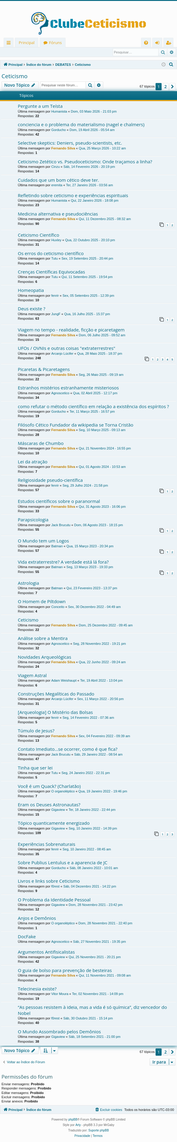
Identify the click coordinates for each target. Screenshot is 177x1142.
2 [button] (165, 87)
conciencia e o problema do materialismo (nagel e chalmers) (81, 125)
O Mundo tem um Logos (43, 541)
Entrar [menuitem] (159, 43)
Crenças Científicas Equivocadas (51, 272)
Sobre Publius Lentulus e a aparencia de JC (62, 863)
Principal (26, 42)
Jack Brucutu (61, 525)
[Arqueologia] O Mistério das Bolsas (55, 712)
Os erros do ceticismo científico (51, 254)
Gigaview (58, 810)
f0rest (55, 886)
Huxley (56, 240)
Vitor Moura (60, 994)
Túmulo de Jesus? (36, 731)
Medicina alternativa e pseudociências (58, 214)
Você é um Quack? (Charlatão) (49, 786)
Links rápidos (9, 43)
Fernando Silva (63, 148)
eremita (57, 185)
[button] (172, 87)
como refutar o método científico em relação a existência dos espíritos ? (93, 407)
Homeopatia (31, 290)
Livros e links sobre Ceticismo (49, 881)
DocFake (27, 937)
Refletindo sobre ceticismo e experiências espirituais (73, 196)
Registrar (33, 52)
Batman (57, 546)
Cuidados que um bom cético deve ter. (58, 180)
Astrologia (28, 583)
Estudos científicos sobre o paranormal (59, 501)
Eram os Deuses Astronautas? (49, 805)
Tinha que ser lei (35, 768)
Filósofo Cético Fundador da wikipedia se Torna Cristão (75, 425)
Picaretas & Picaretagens (44, 369)
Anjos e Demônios (37, 918)
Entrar (12, 52)
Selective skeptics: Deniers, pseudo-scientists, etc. (70, 143)
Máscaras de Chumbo (40, 443)
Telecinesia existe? (37, 989)
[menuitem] (146, 42)
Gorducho (58, 130)
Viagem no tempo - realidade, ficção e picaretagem (71, 330)
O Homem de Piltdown (42, 602)
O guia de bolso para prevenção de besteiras (65, 971)
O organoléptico (63, 791)
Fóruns (55, 42)
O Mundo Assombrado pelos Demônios (59, 1032)
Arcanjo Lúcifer (62, 354)
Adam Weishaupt (64, 681)
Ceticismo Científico (38, 235)
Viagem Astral (32, 676)
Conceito (57, 607)
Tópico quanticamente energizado (54, 823)
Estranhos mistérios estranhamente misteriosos (68, 388)
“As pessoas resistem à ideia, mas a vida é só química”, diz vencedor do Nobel (92, 1010)
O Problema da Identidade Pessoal (54, 900)
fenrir (55, 296)
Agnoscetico (60, 393)
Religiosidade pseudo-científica (50, 480)
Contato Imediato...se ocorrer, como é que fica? (67, 749)
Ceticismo (14, 76)
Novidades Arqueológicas (44, 657)
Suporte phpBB (98, 1130)
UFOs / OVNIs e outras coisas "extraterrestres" (66, 348)
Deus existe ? (31, 309)
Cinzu (55, 167)
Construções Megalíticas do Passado (56, 694)
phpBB (72, 1119)
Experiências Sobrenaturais (46, 844)
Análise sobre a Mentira (43, 638)
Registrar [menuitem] (169, 43)
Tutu (54, 259)
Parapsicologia (33, 520)
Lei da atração (32, 462)
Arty (78, 1125)
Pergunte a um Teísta (40, 106)
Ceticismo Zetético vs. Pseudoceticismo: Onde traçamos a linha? (85, 162)
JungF (56, 314)
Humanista (59, 112)
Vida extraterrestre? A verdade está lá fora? (63, 562)
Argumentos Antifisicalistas (46, 952)
